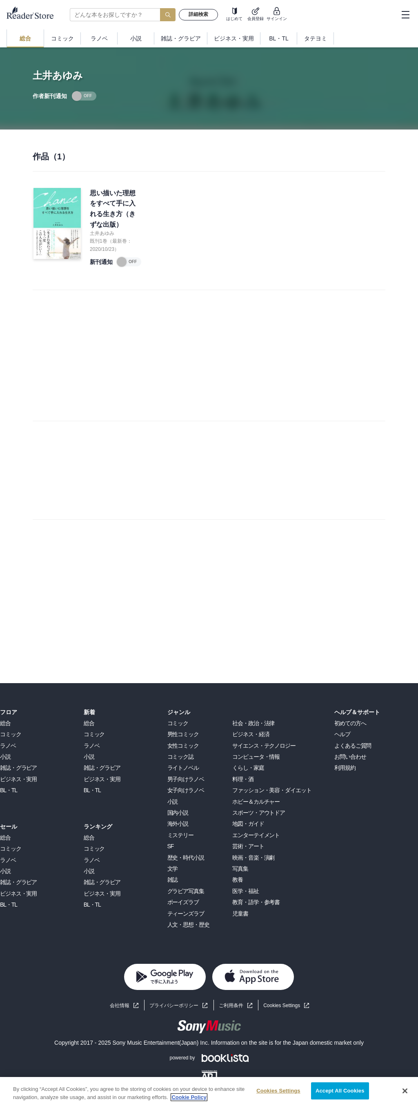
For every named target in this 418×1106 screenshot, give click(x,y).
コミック (10, 734)
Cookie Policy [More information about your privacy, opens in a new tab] (188, 1097)
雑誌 (172, 879)
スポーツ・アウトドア (258, 812)
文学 (172, 868)
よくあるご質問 (352, 745)
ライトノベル (183, 767)
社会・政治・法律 (253, 723)
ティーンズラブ (185, 913)
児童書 (240, 913)
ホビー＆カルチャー (256, 801)
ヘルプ (342, 734)
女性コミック (183, 745)
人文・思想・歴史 (188, 924)
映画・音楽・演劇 (253, 857)
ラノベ (8, 745)
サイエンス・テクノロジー (264, 745)
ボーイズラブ (183, 902)
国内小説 (178, 812)
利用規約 (345, 767)
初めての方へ (350, 723)
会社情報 (119, 1005)
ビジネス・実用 (18, 779)
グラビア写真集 (185, 891)
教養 (237, 879)
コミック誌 (180, 756)
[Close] (405, 1091)
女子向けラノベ (185, 790)
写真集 (240, 868)
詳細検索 (198, 14)
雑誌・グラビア (18, 767)
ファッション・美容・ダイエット (271, 790)
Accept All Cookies (340, 1091)
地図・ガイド (248, 823)
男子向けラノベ (185, 779)
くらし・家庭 (248, 767)
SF (170, 846)
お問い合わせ (350, 756)
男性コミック (183, 734)
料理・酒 (242, 779)
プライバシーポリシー (173, 1005)
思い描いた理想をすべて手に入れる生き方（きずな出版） (113, 209)
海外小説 (178, 823)
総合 (5, 723)
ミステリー (180, 835)
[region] (209, 1091)
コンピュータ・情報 (256, 756)
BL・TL (8, 790)
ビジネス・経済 (250, 734)
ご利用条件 (231, 1005)
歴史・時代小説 (185, 857)
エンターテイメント (256, 835)
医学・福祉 (245, 891)
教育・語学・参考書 (256, 902)
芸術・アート (248, 846)
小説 (5, 756)
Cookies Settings (281, 1005)
